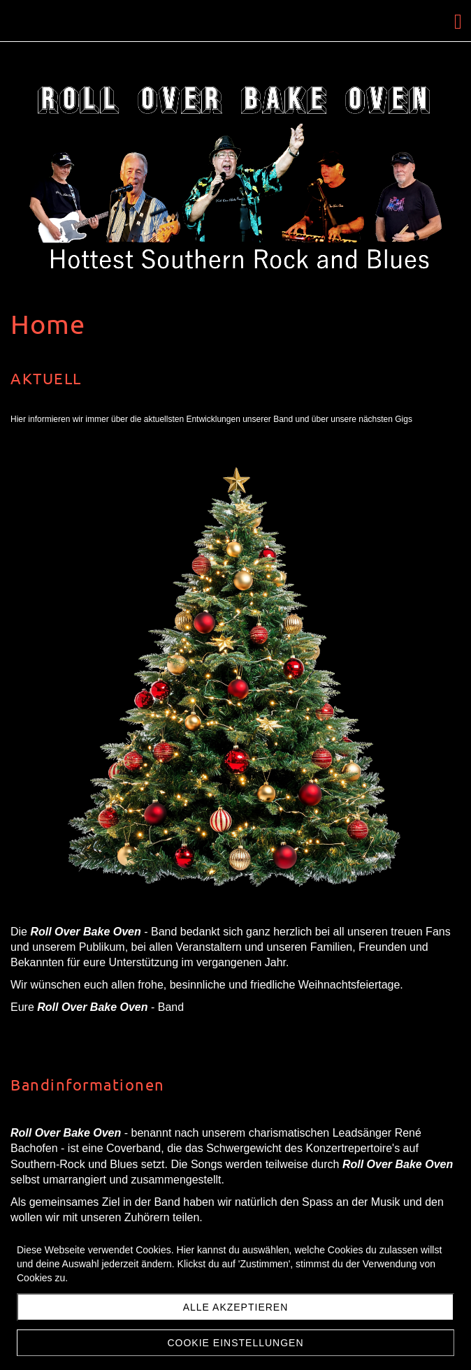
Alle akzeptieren (236, 1307)
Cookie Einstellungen (235, 1342)
